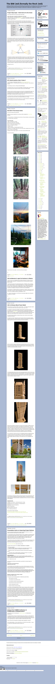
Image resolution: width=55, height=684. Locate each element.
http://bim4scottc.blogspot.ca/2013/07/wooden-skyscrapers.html (16, 511)
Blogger (37, 662)
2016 (40, 159)
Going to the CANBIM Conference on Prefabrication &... (42, 195)
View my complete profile (42, 238)
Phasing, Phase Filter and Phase (44, 78)
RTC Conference (18, 105)
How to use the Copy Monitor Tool (45, 101)
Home (21, 635)
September (41, 167)
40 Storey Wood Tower (13, 524)
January (41, 204)
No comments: (21, 103)
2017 (40, 158)
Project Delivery (12, 604)
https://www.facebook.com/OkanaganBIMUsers (16, 69)
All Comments (41, 47)
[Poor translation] (3, 669)
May (40, 198)
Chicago (11, 105)
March (41, 201)
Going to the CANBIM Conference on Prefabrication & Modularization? (17, 610)
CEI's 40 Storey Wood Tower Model (16, 305)
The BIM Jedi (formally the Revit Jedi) (25, 4)
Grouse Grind (30, 114)
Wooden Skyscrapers (23, 524)
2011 (40, 208)
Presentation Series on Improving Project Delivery (20, 530)
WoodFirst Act (15, 311)
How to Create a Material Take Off (44, 87)
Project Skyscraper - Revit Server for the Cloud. (19, 12)
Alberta (11, 299)
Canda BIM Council (41, 33)
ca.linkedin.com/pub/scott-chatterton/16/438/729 (21, 651)
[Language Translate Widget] (12, 657)
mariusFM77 (30, 662)
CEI (12, 299)
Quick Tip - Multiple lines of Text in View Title (44, 136)
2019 (40, 155)
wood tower (18, 524)
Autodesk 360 (19, 18)
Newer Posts (9, 635)
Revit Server (19, 74)
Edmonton (15, 299)
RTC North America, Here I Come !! (16, 80)
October (41, 166)
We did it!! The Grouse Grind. (15, 110)
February (41, 202)
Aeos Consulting (40, 31)
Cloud (10, 74)
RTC (15, 105)
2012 (40, 207)
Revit (22, 17)
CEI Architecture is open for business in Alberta (20, 278)
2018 (40, 156)
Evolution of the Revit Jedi (44, 114)
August (41, 169)
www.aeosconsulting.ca (18, 653)
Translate (12, 658)
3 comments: (22, 73)
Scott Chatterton (41, 218)
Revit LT (39, 107)
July (40, 170)
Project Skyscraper (14, 74)
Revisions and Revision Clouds (44, 121)
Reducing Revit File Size (41, 144)
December (41, 163)
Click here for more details (11, 543)
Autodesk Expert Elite (41, 35)
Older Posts (32, 635)
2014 (40, 162)
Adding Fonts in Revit (41, 94)
